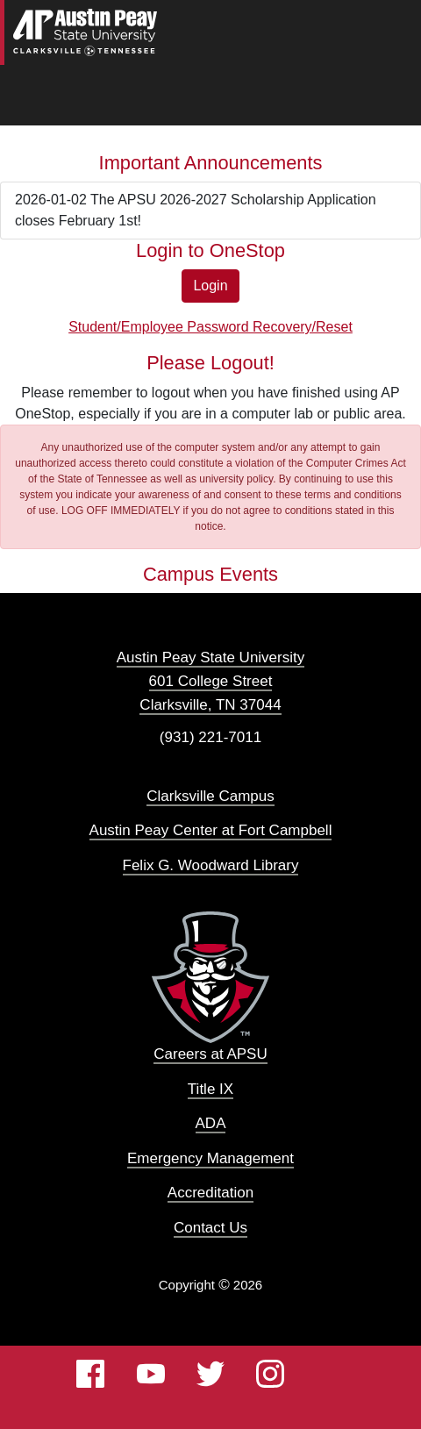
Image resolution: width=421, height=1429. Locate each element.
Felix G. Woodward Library (211, 865)
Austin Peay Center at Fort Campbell (210, 830)
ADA (211, 1123)
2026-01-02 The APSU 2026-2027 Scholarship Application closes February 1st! (195, 210)
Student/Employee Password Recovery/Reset (210, 326)
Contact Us (210, 1227)
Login (210, 285)
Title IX (210, 1089)
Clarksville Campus (210, 796)
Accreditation (210, 1192)
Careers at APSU (210, 1054)
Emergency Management (210, 1158)
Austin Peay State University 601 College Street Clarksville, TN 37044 (210, 681)
